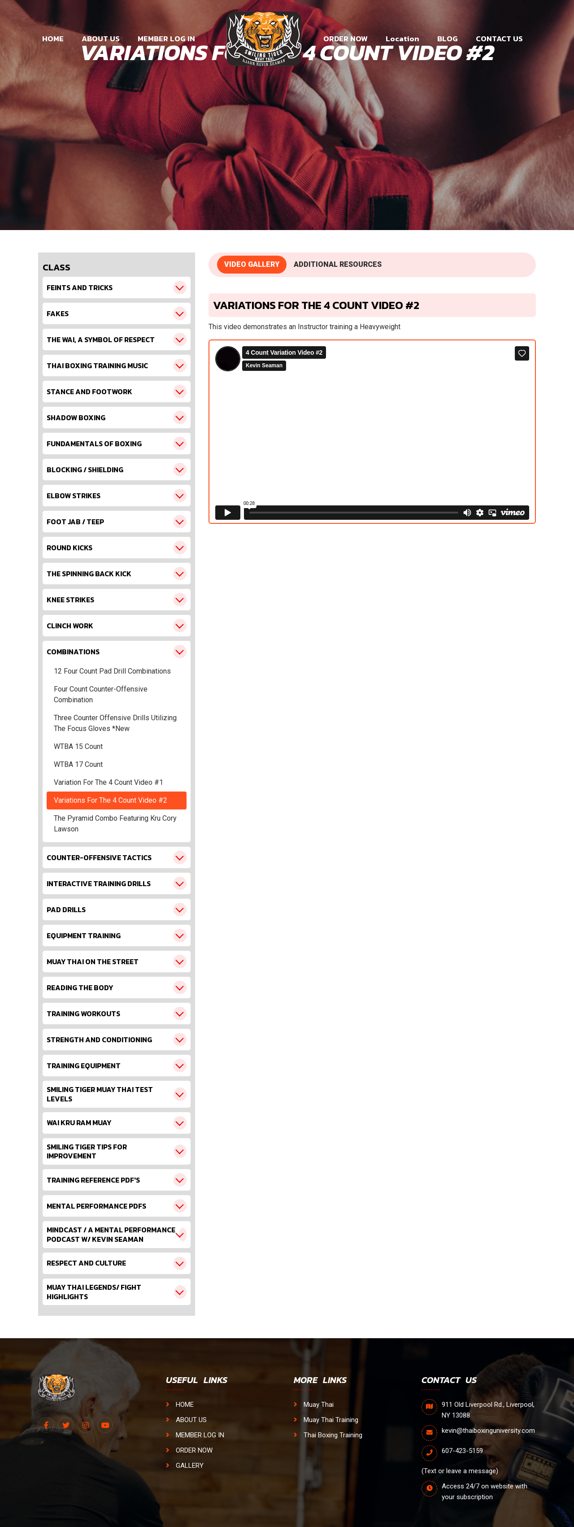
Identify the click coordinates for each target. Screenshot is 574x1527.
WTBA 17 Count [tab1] (78, 764)
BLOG (447, 38)
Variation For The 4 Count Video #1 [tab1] (108, 782)
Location (402, 38)
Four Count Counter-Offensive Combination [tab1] (101, 694)
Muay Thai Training (326, 1420)
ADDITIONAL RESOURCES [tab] (338, 264)
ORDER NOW (345, 38)
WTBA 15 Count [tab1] (78, 746)
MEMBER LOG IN (166, 38)
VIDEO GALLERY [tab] (251, 264)
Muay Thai (314, 1405)
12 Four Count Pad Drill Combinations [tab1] (112, 671)
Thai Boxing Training (328, 1435)
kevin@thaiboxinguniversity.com (488, 1431)
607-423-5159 (462, 1451)
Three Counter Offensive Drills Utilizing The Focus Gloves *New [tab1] (115, 723)
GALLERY (185, 1466)
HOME (53, 38)
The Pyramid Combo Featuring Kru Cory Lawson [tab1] (115, 823)
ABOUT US (101, 38)
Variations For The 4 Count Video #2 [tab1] (110, 800)
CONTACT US (499, 38)
